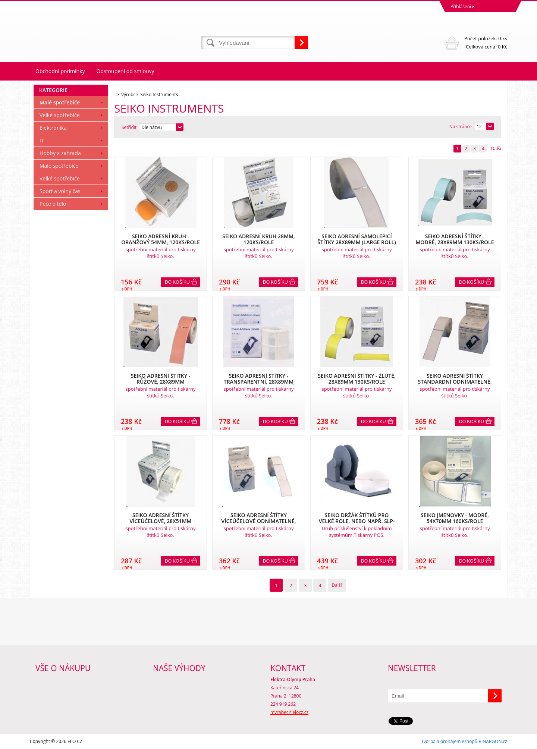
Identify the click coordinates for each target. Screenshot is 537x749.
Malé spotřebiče (60, 102)
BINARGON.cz (492, 741)
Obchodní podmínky (60, 71)
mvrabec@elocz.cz (289, 712)
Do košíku (177, 282)
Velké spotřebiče (60, 115)
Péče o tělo (53, 203)
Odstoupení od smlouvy (125, 71)
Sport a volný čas (60, 191)
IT (42, 140)
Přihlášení (460, 6)
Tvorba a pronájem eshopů (449, 741)
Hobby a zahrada (60, 153)
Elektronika (53, 127)
